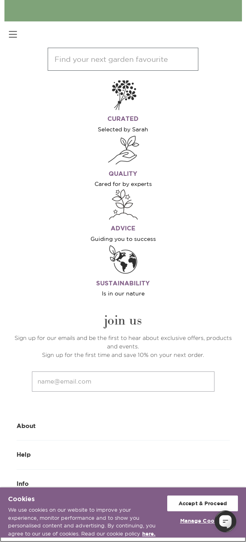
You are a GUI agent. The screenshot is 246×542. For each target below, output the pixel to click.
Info (123, 483)
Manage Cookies (203, 521)
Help (123, 454)
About (123, 425)
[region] (123, 514)
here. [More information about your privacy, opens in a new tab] (149, 534)
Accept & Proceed (203, 503)
